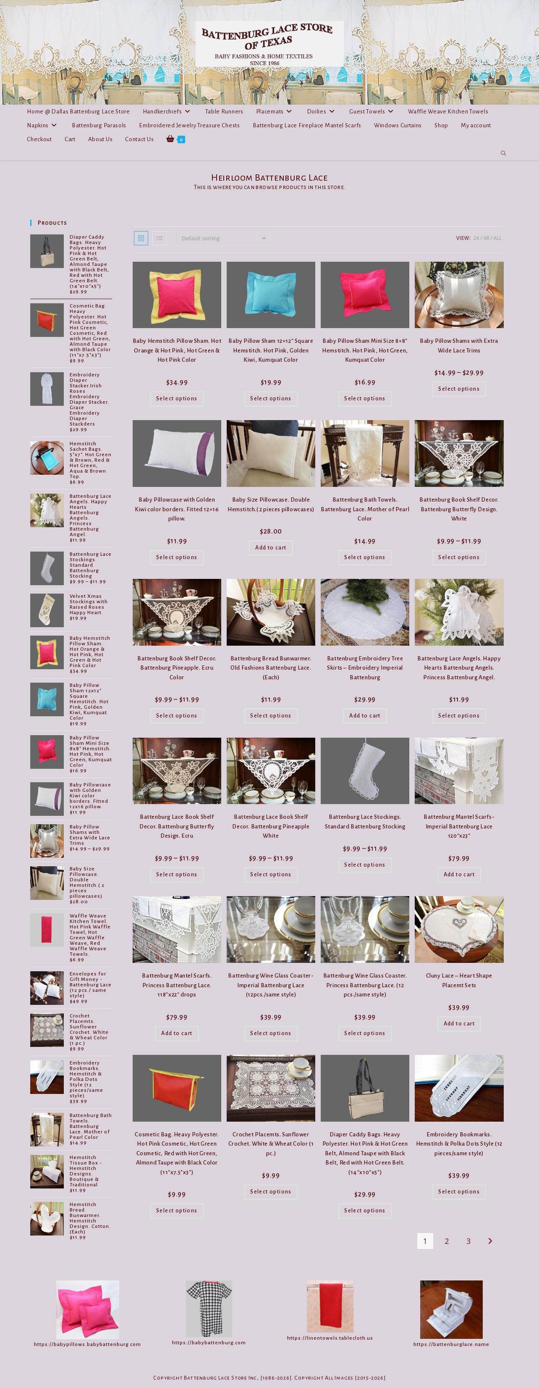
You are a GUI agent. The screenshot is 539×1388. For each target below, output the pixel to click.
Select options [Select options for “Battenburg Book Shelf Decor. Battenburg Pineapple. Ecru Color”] (177, 716)
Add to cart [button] (270, 548)
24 (476, 238)
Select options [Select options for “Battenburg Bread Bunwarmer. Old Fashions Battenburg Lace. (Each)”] (271, 716)
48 (486, 238)
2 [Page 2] (447, 1241)
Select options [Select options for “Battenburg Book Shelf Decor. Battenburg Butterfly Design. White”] (459, 557)
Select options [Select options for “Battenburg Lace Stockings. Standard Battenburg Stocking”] (365, 865)
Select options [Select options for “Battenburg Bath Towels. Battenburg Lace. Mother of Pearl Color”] (365, 557)
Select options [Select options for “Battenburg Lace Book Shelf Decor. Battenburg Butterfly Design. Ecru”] (177, 875)
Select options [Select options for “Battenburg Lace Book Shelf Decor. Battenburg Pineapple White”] (271, 875)
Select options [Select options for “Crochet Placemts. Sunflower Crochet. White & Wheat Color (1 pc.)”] (271, 1192)
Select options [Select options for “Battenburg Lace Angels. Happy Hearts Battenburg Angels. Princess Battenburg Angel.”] (459, 716)
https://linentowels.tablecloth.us (330, 1338)
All (498, 238)
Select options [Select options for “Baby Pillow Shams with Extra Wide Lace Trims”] (459, 389)
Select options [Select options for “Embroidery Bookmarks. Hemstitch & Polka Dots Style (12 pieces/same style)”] (459, 1192)
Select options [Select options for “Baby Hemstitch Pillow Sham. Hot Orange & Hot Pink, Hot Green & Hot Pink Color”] (177, 399)
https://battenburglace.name (451, 1344)
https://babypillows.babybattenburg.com (87, 1344)
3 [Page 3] (468, 1241)
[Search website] (503, 153)
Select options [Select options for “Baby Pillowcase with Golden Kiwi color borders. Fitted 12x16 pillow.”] (177, 557)
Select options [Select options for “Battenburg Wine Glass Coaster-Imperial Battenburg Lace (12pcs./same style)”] (271, 1033)
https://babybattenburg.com (209, 1343)
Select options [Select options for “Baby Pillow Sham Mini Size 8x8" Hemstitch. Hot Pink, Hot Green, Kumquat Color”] (365, 399)
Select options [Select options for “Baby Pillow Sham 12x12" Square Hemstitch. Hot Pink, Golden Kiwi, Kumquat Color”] (271, 399)
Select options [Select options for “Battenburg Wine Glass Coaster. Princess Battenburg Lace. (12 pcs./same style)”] (365, 1033)
